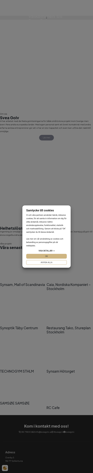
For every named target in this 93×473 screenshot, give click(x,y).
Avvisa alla (46, 262)
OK (46, 256)
